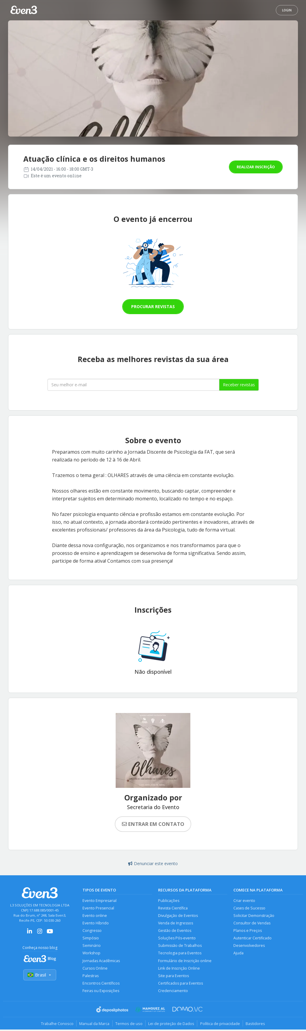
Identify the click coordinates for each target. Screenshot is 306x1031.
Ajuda (238, 953)
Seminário (91, 946)
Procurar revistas (153, 306)
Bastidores (256, 1024)
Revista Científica (173, 908)
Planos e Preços (247, 931)
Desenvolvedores (249, 946)
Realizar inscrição (256, 166)
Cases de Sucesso (249, 908)
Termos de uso (128, 1024)
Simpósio (90, 938)
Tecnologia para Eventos (179, 953)
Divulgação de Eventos (178, 915)
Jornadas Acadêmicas (101, 961)
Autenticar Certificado (252, 938)
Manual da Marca (94, 1024)
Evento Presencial (98, 908)
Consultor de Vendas (251, 923)
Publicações (168, 900)
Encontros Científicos (101, 984)
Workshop (91, 953)
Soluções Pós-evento (177, 938)
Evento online (94, 915)
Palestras (90, 976)
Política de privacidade (221, 1024)
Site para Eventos (173, 976)
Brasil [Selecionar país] (39, 975)
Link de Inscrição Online (179, 969)
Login (287, 10)
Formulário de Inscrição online (185, 961)
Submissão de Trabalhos (180, 946)
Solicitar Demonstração (253, 915)
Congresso (92, 931)
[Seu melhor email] (133, 385)
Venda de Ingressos (175, 923)
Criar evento (244, 900)
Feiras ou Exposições (101, 992)
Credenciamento (173, 992)
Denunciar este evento (153, 863)
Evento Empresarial (99, 900)
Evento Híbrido (95, 923)
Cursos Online (95, 969)
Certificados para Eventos (180, 984)
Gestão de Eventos (174, 931)
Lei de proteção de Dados (172, 1024)
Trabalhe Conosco (56, 1024)
